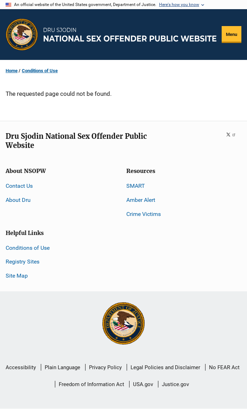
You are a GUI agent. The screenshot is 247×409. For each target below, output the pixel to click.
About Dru (18, 200)
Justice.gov (175, 384)
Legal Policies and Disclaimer (165, 367)
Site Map (17, 275)
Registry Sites (22, 261)
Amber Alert (140, 200)
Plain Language (62, 367)
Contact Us (19, 185)
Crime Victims (143, 214)
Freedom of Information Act (91, 384)
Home (12, 70)
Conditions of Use (40, 70)
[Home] (130, 35)
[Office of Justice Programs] (22, 34)
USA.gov (143, 384)
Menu (231, 34)
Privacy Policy (105, 367)
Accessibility (21, 367)
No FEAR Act (224, 367)
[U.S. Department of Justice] (123, 324)
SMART (135, 185)
